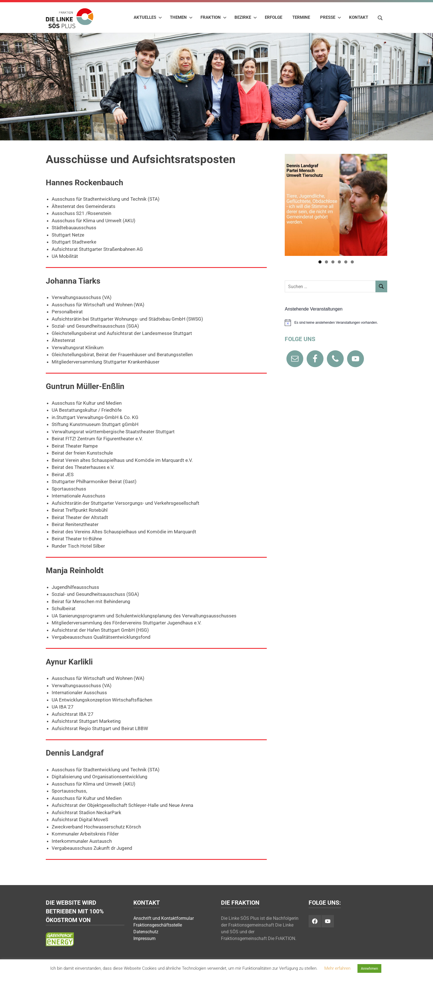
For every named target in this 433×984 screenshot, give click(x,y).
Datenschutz (145, 931)
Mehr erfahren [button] (337, 968)
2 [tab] (326, 261)
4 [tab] (339, 261)
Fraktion (213, 17)
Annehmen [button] (369, 968)
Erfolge (273, 17)
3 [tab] (332, 261)
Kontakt (358, 17)
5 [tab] (345, 261)
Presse (330, 17)
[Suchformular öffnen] (380, 17)
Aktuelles (148, 17)
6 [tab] (352, 261)
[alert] (336, 322)
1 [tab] (320, 261)
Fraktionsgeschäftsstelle (157, 925)
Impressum (144, 938)
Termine (301, 17)
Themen (181, 17)
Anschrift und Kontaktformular (163, 918)
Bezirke (245, 17)
